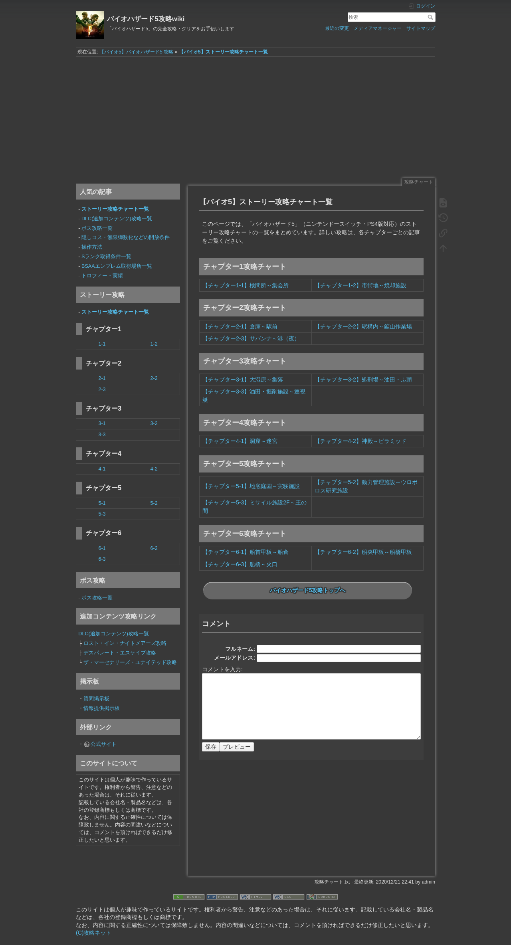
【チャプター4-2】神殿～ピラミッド (360, 441)
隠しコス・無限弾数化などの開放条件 (125, 237)
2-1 (101, 378)
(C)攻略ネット (93, 932)
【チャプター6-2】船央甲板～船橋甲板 (363, 552)
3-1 (101, 423)
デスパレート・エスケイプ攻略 (119, 653)
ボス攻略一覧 (97, 228)
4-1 (101, 469)
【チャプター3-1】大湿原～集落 (242, 379)
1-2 (153, 344)
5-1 (101, 503)
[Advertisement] (255, 117)
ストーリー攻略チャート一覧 (115, 209)
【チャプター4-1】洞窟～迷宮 (239, 441)
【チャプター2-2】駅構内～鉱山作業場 (363, 326)
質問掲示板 (96, 699)
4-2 (153, 469)
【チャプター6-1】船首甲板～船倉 (245, 552)
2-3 (101, 389)
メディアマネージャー (378, 28)
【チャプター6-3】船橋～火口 (239, 564)
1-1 (101, 344)
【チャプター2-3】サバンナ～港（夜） (251, 338)
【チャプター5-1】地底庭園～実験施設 (251, 486)
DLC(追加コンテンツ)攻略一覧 (116, 218)
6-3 (101, 559)
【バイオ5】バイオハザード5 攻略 (136, 52)
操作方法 (91, 247)
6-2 (153, 548)
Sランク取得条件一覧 (106, 256)
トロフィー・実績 (102, 276)
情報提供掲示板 (101, 708)
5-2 (153, 503)
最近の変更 (337, 28)
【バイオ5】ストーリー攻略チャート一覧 (223, 52)
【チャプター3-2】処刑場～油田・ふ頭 (363, 379)
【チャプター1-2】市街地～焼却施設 (360, 285)
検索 (431, 17)
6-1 (101, 548)
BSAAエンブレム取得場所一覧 (116, 266)
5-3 (101, 514)
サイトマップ (420, 28)
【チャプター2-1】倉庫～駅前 (239, 326)
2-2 (153, 378)
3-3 (101, 434)
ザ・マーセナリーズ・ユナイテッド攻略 (130, 662)
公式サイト (104, 744)
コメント (216, 624)
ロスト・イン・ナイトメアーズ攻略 (124, 643)
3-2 (153, 423)
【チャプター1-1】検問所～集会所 (245, 285)
